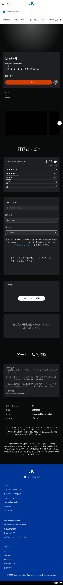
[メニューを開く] (3, 4)
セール (23, 20)
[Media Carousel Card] (26, 123)
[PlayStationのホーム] (31, 3)
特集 (15, 20)
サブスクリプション (38, 20)
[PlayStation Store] (11, 12)
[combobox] (31, 208)
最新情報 (6, 20)
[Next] (59, 123)
